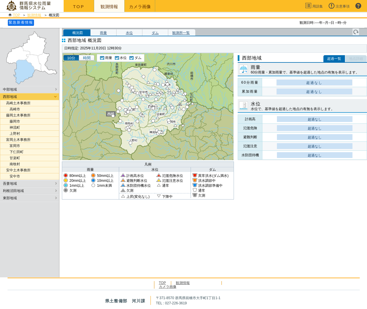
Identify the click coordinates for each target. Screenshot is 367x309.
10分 (71, 58)
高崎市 (13, 109)
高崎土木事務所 (18, 103)
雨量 (103, 33)
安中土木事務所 (18, 170)
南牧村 (13, 164)
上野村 (13, 134)
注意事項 (343, 6)
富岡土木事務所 (18, 140)
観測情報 (34, 15)
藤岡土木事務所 (18, 115)
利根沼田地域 (13, 191)
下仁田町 (15, 152)
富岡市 (13, 146)
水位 (129, 33)
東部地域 (10, 198)
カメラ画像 (140, 6)
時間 (87, 58)
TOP (79, 6)
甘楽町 (13, 158)
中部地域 (10, 89)
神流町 (13, 127)
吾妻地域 (10, 184)
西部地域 (10, 97)
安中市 (13, 176)
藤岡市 (13, 121)
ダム (155, 33)
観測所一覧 (181, 33)
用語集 (317, 6)
